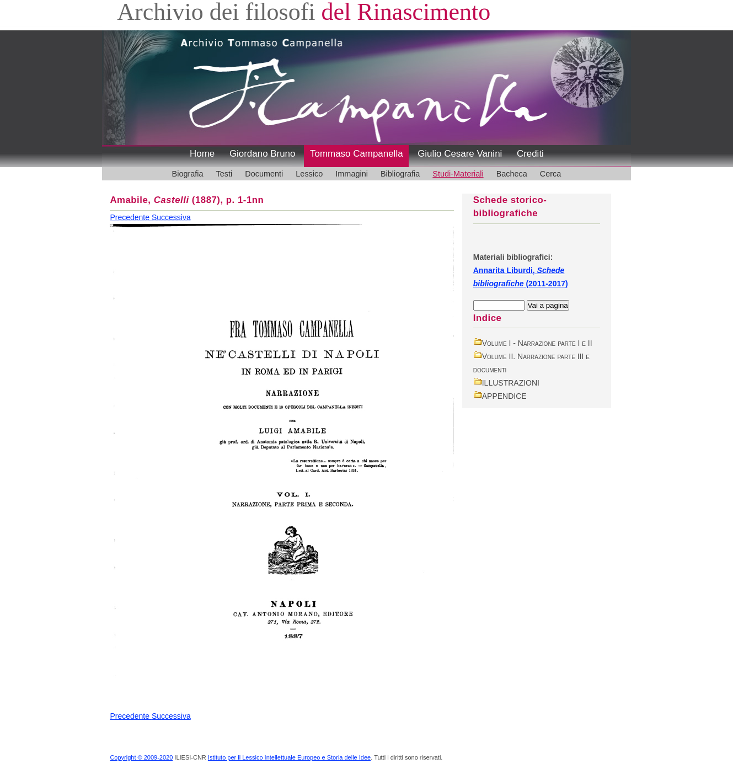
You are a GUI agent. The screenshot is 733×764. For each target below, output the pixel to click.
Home (202, 153)
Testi (224, 173)
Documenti (264, 173)
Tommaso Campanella (356, 153)
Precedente (131, 217)
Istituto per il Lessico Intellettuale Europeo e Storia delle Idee (289, 757)
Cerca (550, 173)
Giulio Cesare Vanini (460, 153)
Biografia (188, 173)
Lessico (309, 173)
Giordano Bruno (262, 153)
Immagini (351, 173)
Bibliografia (400, 173)
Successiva (171, 217)
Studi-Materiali (457, 173)
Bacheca (511, 173)
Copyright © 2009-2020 (141, 757)
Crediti (530, 153)
